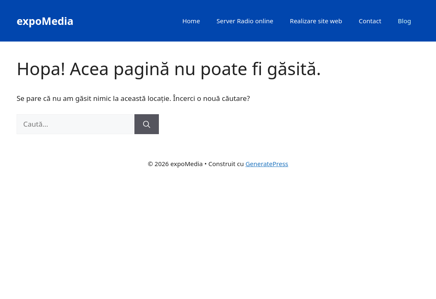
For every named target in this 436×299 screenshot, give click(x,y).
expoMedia (45, 21)
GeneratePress (267, 163)
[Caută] (146, 124)
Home (191, 21)
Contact (370, 21)
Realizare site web (316, 21)
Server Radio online (245, 21)
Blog (404, 21)
